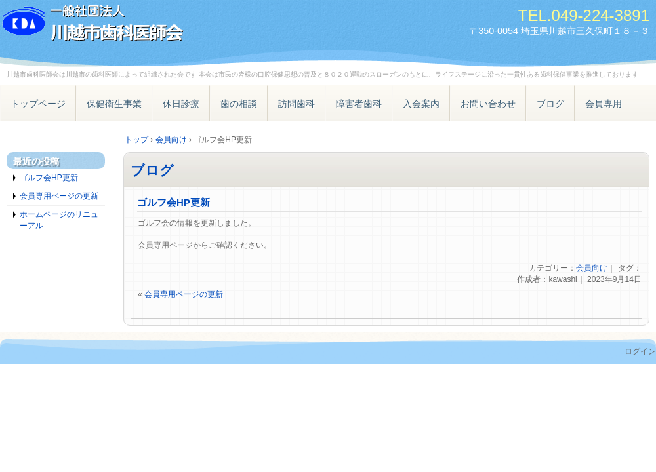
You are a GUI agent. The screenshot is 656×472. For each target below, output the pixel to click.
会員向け (591, 268)
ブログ (550, 103)
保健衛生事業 (114, 103)
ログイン (640, 351)
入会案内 (421, 103)
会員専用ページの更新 (183, 294)
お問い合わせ (488, 103)
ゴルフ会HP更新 (173, 202)
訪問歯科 (296, 103)
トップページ (38, 103)
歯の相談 (238, 103)
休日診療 (181, 103)
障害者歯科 (359, 103)
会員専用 (603, 103)
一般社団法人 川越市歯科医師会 (151, 24)
